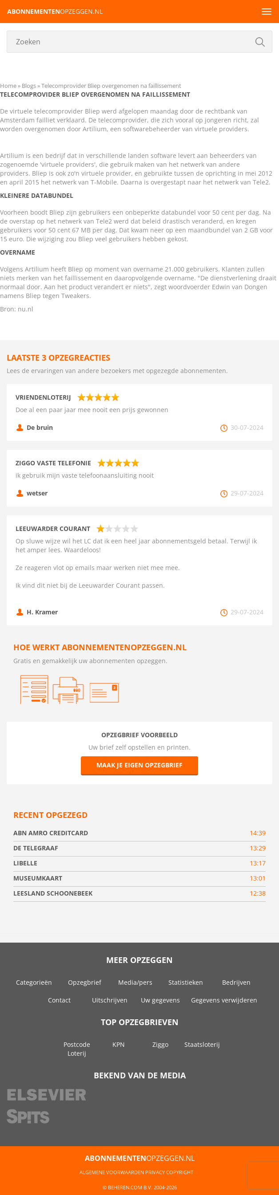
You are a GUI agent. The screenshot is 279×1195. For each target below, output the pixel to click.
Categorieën (34, 982)
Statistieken (185, 982)
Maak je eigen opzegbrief (139, 765)
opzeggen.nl (55, 11)
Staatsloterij (202, 1044)
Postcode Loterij (77, 1048)
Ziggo (160, 1044)
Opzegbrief (84, 982)
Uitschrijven (110, 1000)
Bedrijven (236, 982)
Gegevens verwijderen (224, 1000)
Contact (59, 1000)
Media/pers (135, 982)
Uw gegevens (160, 1000)
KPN (118, 1044)
